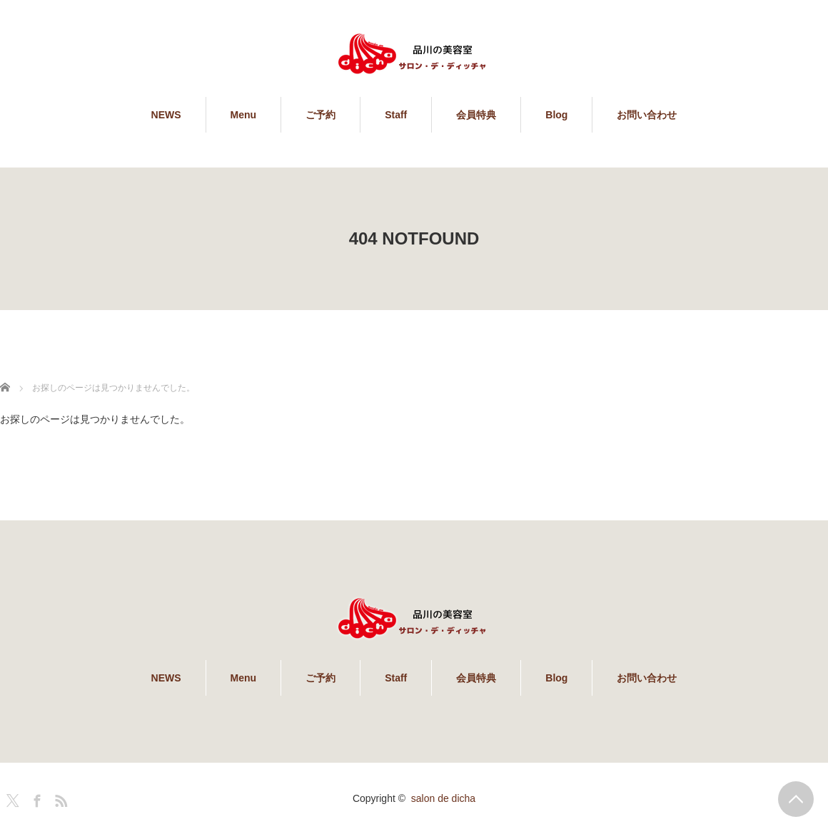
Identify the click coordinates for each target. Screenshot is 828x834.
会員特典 (476, 114)
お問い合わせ (647, 114)
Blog (556, 114)
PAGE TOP (796, 799)
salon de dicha (443, 798)
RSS (59, 798)
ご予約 (320, 114)
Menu (244, 114)
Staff (396, 114)
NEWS (166, 114)
